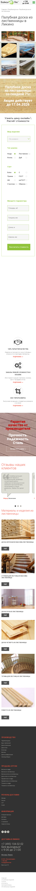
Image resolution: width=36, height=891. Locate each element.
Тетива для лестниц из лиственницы (15, 673)
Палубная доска (13, 9)
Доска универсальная (7, 751)
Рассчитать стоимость (19, 247)
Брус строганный (6, 739)
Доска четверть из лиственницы (14, 639)
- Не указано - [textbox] (13, 139)
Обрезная (23, 184)
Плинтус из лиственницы (11, 706)
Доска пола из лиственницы (12, 608)
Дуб (20, 158)
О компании (4, 818)
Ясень (9, 158)
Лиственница (24, 154)
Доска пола (4, 744)
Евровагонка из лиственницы (9, 777)
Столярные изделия (7, 876)
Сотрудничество (6, 859)
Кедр (9, 154)
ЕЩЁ (5, 545)
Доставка (3, 813)
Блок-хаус (4, 746)
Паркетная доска (5, 737)
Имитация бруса (5, 753)
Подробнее (17, 356)
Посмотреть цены (17, 449)
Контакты (3, 816)
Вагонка (3, 749)
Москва (3, 794)
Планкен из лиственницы (8, 782)
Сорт (9, 167)
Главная (4, 9)
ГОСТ (21, 176)
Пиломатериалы (6, 881)
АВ (8, 180)
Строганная (12, 184)
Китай (3, 801)
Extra (9, 172)
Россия (3, 797)
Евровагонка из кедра (7, 775)
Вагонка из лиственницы (8, 768)
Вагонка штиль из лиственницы (9, 770)
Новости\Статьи (5, 820)
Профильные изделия (8, 883)
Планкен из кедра (6, 780)
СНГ (2, 799)
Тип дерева (12, 148)
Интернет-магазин (6, 811)
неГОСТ (22, 180)
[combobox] (18, 139)
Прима (10, 176)
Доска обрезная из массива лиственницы (17, 538)
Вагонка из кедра (5, 766)
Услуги (3, 878)
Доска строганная (6, 742)
